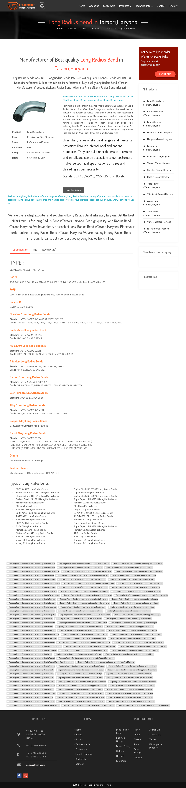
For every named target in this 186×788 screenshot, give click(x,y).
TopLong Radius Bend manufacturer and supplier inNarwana (84, 650)
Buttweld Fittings (120, 739)
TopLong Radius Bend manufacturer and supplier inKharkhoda (133, 630)
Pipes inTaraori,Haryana (156, 156)
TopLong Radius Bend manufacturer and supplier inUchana (132, 701)
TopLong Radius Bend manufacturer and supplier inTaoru (82, 693)
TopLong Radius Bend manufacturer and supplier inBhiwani (32, 579)
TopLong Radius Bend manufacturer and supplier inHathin (83, 607)
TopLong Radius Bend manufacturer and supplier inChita (141, 583)
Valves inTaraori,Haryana (157, 222)
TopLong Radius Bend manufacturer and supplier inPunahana (132, 666)
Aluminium (155, 730)
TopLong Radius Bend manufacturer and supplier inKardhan (32, 630)
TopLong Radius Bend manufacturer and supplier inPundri (31, 670)
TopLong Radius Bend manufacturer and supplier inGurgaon (32, 603)
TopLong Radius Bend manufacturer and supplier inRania (31, 674)
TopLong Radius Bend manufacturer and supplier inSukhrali (32, 693)
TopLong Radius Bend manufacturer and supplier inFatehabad (88, 595)
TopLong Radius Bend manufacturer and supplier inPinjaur (82, 666)
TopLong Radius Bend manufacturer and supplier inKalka (31, 626)
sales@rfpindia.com (150, 65)
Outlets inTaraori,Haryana (157, 132)
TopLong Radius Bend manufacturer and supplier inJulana (79, 619)
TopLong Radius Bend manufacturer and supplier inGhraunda (84, 599)
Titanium (138, 757)
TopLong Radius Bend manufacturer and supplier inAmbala (32, 564)
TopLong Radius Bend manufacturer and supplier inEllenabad (33, 591)
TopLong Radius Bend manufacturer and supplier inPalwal (79, 654)
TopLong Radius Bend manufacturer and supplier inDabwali (32, 587)
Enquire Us (165, 74)
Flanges (120, 756)
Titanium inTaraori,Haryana (158, 194)
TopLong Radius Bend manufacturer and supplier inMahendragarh (84, 642)
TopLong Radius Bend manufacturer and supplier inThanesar (81, 697)
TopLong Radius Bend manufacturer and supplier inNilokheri (135, 650)
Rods (136, 744)
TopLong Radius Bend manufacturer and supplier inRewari (129, 674)
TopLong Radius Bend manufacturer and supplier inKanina (80, 626)
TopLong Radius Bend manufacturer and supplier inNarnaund (33, 650)
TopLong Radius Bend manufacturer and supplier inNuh (30, 654)
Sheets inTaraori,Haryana (157, 170)
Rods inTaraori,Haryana (156, 177)
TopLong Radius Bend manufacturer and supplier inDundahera (136, 587)
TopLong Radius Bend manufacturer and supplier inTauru (31, 697)
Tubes (137, 734)
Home (82, 6)
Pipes (137, 730)
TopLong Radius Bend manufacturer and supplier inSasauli (32, 685)
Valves (152, 739)
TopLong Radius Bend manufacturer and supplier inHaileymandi (85, 603)
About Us (94, 6)
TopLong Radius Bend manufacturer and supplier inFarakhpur (85, 591)
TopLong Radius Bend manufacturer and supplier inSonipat (129, 689)
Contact (161, 6)
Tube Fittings (138, 751)
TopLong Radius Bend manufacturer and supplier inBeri (134, 575)
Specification (20, 249)
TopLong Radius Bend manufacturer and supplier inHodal (81, 611)
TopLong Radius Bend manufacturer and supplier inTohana (31, 701)
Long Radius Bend (122, 731)
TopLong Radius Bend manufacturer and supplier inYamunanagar (144, 705)
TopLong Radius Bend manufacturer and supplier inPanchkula (130, 654)
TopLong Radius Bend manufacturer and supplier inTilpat (131, 697)
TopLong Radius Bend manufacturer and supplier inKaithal (128, 619)
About (79, 734)
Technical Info (144, 6)
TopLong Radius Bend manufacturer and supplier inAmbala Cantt (84, 564)
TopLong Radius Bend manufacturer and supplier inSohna (81, 689)
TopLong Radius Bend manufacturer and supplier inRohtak (31, 678)
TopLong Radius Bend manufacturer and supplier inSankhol (133, 682)
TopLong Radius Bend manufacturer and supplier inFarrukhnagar (34, 595)
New (29, 147)
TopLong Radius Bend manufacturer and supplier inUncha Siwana (89, 705)
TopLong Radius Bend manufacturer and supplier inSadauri (130, 678)
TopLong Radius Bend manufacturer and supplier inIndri (129, 611)
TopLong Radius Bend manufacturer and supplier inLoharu (132, 638)
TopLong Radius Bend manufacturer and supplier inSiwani (31, 689)
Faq (35, 249)
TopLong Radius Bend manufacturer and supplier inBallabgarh (88, 571)
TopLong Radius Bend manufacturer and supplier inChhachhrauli (89, 583)
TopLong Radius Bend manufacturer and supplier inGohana (135, 599)
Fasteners (121, 761)
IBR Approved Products (156, 746)
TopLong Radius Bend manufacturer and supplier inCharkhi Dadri (34, 583)
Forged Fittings (124, 746)
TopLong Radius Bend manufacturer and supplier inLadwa (83, 638)
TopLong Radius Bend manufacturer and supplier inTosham (82, 701)
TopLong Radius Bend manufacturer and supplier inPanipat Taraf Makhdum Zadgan (41, 662)
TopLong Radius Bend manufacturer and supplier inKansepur (130, 626)
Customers (109, 6)
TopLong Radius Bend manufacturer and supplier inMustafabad (139, 642)
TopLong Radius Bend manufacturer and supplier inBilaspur (83, 579)
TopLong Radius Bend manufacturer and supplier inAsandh (32, 567)
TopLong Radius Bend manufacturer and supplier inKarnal (82, 630)
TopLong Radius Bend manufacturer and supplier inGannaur (32, 599)
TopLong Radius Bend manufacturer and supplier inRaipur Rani (132, 670)
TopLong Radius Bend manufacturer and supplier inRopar (81, 678)
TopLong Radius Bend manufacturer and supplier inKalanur (32, 623)
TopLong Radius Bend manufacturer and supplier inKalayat (134, 623)
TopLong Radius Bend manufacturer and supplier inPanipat (32, 658)
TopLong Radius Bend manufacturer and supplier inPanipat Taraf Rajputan (106, 662)
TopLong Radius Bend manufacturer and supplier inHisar (133, 607)
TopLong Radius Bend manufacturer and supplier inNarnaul (143, 646)
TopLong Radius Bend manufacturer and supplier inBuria (133, 579)
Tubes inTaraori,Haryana (157, 163)
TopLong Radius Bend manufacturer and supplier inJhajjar (137, 615)
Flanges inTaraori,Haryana (157, 139)
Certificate (81, 759)
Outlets (120, 751)
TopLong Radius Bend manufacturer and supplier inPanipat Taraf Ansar (86, 658)
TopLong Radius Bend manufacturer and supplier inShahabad (82, 685)
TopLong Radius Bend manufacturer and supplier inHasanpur (33, 607)
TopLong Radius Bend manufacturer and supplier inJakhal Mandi (86, 615)
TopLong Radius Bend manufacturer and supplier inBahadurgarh (34, 571)
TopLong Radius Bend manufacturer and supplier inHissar (31, 611)
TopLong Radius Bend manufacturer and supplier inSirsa (133, 685)
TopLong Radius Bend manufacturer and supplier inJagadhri (32, 615)
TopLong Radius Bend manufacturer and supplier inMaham (32, 642)
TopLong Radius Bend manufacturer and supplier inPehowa (32, 666)
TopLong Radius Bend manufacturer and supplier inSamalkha (82, 682)
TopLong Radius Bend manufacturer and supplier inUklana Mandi (34, 705)
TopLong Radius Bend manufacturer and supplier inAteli (81, 567)
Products (125, 5)
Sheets (137, 739)
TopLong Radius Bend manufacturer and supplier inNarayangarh (91, 646)
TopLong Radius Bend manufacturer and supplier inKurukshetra (137, 634)
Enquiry (173, 6)
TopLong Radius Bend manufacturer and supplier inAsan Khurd (138, 564)
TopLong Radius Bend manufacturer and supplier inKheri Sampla (34, 634)
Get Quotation (74, 190)
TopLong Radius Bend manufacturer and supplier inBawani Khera (83, 575)
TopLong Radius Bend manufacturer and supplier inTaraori (130, 693)
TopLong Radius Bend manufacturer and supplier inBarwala (140, 571)
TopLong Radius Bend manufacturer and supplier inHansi (136, 603)
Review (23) (49, 249)
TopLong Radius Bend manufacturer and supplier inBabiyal (130, 567)
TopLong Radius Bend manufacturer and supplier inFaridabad (137, 591)
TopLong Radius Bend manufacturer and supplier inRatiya (80, 674)
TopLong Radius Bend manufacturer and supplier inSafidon (32, 682)
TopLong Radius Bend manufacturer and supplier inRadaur (81, 670)
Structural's (155, 734)
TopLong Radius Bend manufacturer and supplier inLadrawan (33, 638)
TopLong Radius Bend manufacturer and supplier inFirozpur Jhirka (142, 595)
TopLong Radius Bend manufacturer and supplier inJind (30, 619)
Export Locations (84, 754)
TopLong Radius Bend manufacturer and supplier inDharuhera (84, 587)
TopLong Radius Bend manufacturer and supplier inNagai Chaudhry (35, 646)
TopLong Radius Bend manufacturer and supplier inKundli (86, 634)
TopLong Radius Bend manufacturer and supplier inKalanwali (83, 623)
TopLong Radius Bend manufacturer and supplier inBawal (31, 575)
